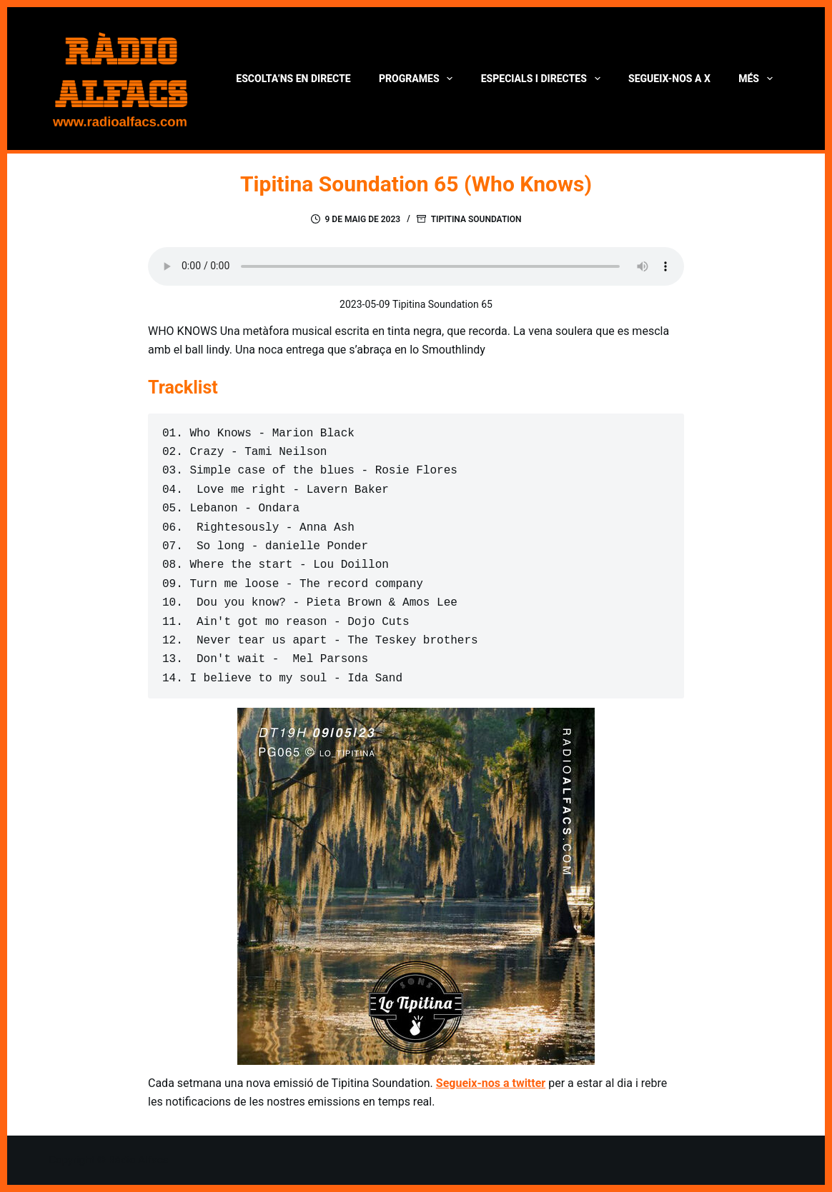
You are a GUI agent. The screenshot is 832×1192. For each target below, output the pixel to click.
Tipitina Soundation (476, 219)
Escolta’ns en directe (293, 78)
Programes (418, 78)
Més (758, 78)
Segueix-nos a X (669, 78)
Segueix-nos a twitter (490, 1083)
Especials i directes (543, 78)
